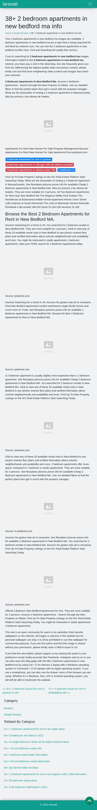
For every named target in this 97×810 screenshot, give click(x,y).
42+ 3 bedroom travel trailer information (26, 754)
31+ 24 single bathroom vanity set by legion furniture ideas (36, 741)
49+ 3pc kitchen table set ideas (21, 767)
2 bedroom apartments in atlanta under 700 (31, 170)
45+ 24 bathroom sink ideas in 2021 (24, 735)
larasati (10, 4)
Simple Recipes (12, 714)
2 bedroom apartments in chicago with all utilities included (40, 164)
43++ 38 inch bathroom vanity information (27, 761)
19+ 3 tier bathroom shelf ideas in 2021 (25, 787)
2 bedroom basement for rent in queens (29, 159)
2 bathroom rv (66, 170)
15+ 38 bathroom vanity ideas (20, 780)
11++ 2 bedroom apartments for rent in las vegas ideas (34, 728)
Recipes (8, 708)
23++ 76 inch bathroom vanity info (23, 748)
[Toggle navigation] (90, 4)
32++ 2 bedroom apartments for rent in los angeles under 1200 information (45, 774)
